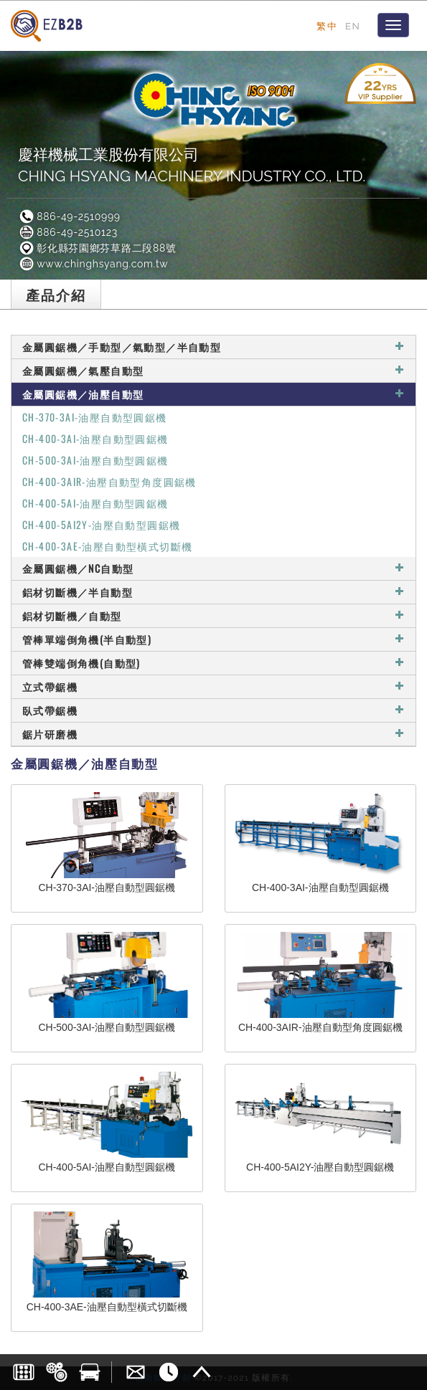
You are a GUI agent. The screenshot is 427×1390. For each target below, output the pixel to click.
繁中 (326, 26)
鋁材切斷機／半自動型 (213, 591)
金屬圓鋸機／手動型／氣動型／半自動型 (213, 346)
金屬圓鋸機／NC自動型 (213, 568)
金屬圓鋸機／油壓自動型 (213, 393)
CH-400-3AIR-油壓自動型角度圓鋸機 (109, 481)
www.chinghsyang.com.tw (93, 264)
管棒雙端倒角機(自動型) (213, 662)
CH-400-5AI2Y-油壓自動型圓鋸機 (101, 524)
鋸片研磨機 (213, 733)
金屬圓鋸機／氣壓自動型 (213, 370)
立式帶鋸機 (213, 686)
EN (352, 26)
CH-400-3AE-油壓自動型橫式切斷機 (107, 545)
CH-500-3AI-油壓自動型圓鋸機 (95, 459)
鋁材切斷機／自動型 (213, 615)
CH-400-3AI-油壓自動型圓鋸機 (95, 438)
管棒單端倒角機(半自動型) (213, 639)
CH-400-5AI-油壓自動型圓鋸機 (95, 502)
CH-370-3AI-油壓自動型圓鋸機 (94, 416)
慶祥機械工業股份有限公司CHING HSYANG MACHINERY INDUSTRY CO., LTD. (191, 165)
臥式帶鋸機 (213, 710)
